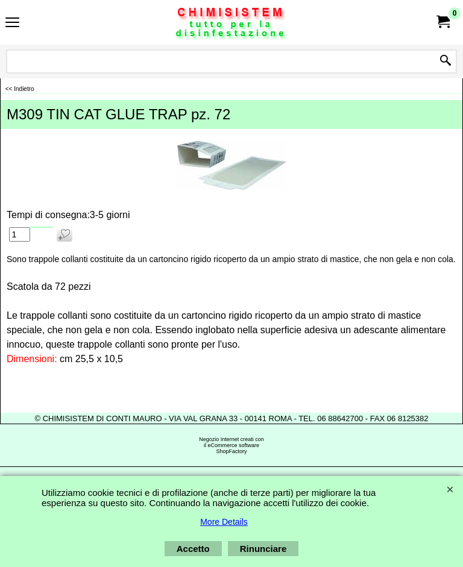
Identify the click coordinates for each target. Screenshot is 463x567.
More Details (224, 522)
